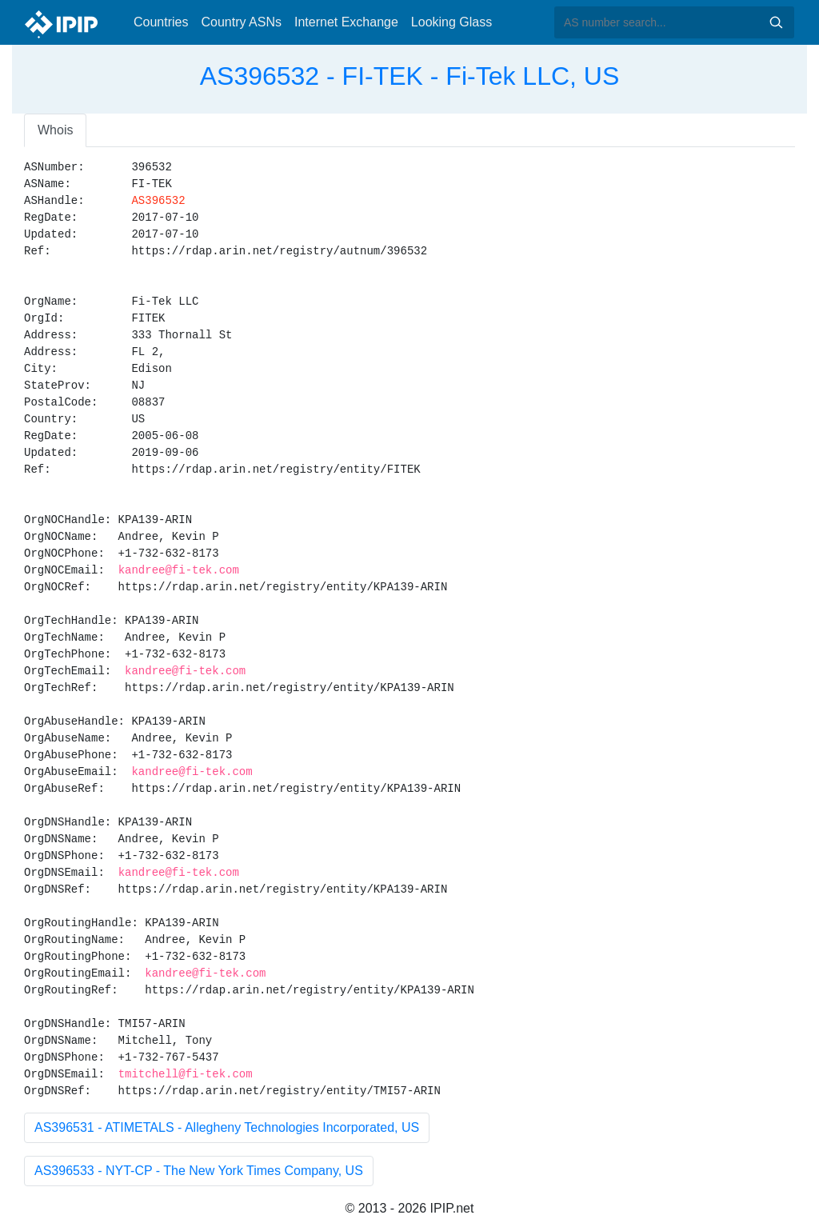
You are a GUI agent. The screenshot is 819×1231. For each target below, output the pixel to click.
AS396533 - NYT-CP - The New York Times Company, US (198, 1170)
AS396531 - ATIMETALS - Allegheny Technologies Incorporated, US (226, 1127)
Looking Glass (451, 22)
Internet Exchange (346, 22)
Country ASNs (241, 22)
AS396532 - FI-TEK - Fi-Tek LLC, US (410, 76)
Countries (161, 22)
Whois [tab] (55, 130)
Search (776, 22)
